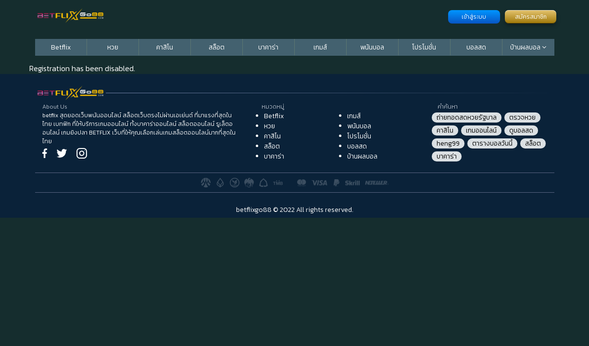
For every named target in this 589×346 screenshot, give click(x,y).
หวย (112, 47)
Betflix (61, 47)
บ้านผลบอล (526, 47)
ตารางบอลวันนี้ (492, 143)
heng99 (448, 143)
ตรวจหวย (522, 117)
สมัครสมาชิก (531, 16)
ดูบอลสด (521, 130)
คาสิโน (164, 47)
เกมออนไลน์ (481, 130)
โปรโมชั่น (424, 47)
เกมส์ (320, 47)
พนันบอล (372, 47)
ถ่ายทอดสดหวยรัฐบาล (467, 117)
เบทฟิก (62, 124)
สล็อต (217, 47)
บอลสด (476, 47)
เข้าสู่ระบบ (474, 16)
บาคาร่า (268, 47)
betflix (50, 115)
